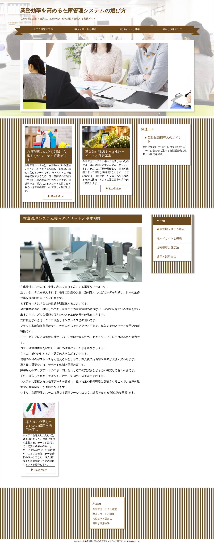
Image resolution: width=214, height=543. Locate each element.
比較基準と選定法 (168, 247)
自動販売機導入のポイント (164, 139)
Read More (57, 196)
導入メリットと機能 (85, 29)
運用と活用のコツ (172, 29)
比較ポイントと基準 (129, 29)
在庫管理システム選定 (170, 229)
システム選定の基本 (42, 29)
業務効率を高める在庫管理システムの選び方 (73, 10)
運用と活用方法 (166, 256)
